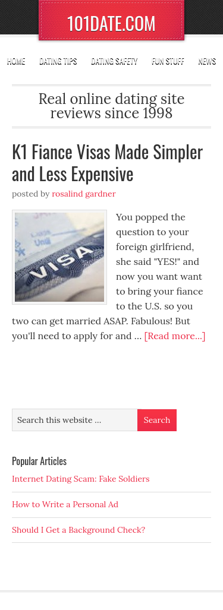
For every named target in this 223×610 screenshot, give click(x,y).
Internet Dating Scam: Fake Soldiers (81, 478)
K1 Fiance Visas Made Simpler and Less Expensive (107, 162)
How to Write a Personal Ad (65, 504)
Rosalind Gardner (84, 193)
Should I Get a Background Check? (78, 529)
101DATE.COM (111, 23)
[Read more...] (175, 336)
